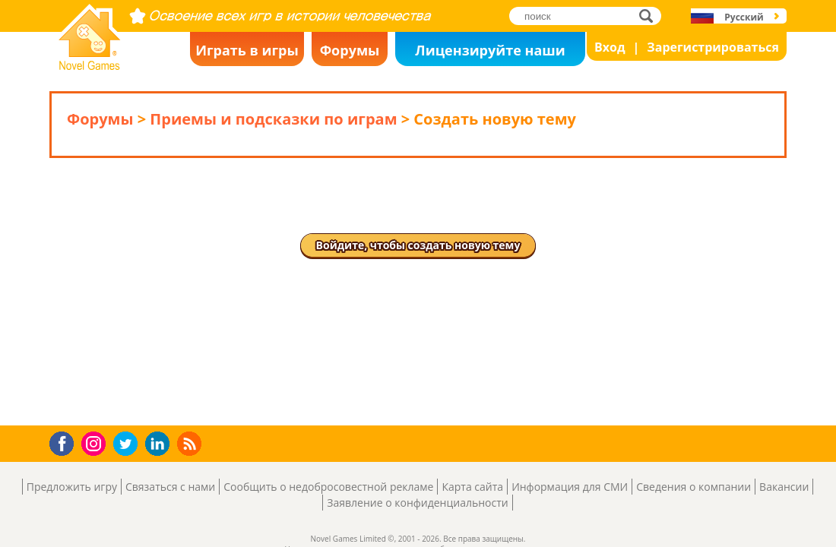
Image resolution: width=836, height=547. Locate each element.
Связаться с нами (170, 486)
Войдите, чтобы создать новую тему (418, 245)
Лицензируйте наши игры (490, 53)
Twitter (128, 444)
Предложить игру (72, 486)
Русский (743, 17)
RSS (191, 443)
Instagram (96, 442)
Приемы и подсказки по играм (273, 119)
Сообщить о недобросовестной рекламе (328, 486)
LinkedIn (159, 444)
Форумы (350, 50)
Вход (609, 47)
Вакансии (784, 486)
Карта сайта (472, 486)
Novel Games (87, 65)
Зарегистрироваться (713, 47)
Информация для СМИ (569, 486)
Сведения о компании (693, 486)
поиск (650, 15)
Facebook (66, 441)
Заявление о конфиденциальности (417, 502)
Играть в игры (247, 50)
